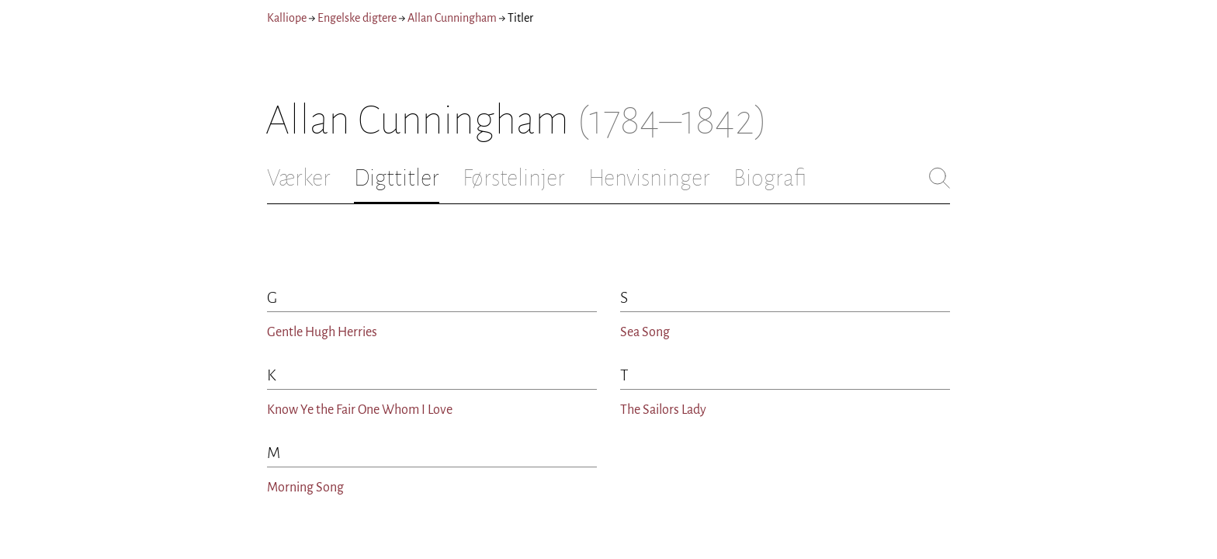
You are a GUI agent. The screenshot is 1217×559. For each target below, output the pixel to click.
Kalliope (287, 18)
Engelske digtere (357, 18)
